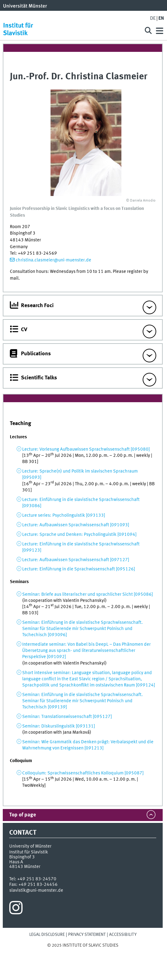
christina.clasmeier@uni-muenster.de (53, 260)
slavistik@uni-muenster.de (36, 890)
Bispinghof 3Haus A (22, 859)
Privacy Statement (87, 934)
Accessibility (122, 934)
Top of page (22, 815)
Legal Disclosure (47, 934)
